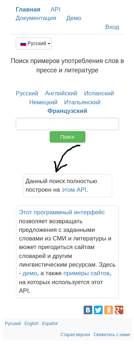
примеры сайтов (87, 273)
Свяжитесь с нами (112, 334)
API (55, 9)
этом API (74, 189)
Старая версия (75, 334)
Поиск (67, 137)
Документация (36, 18)
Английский (61, 93)
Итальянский (82, 102)
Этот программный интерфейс (62, 212)
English (32, 323)
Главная (28, 9)
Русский (35, 43)
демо (30, 273)
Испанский (99, 93)
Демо (73, 18)
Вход (112, 27)
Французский (67, 111)
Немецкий (43, 102)
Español (50, 323)
